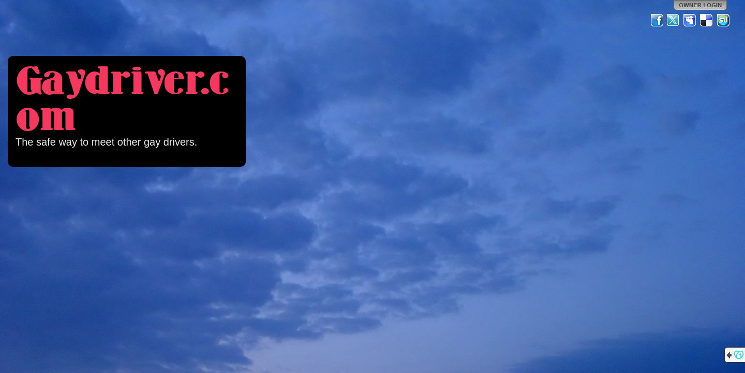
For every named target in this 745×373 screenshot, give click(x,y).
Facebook (657, 20)
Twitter (673, 20)
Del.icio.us (706, 20)
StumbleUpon (723, 20)
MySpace (690, 20)
